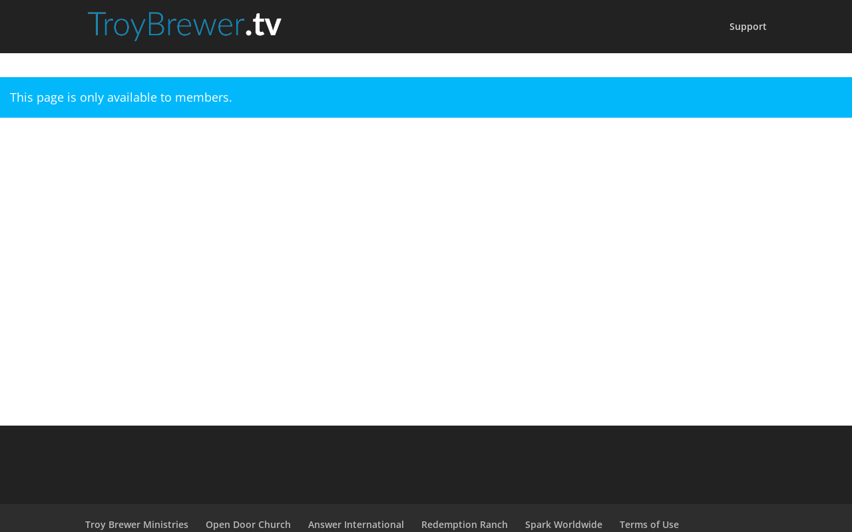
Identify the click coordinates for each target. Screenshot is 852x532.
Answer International (356, 524)
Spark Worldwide (563, 524)
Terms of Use (649, 524)
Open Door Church (248, 524)
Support (748, 27)
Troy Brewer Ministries (136, 524)
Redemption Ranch (464, 524)
